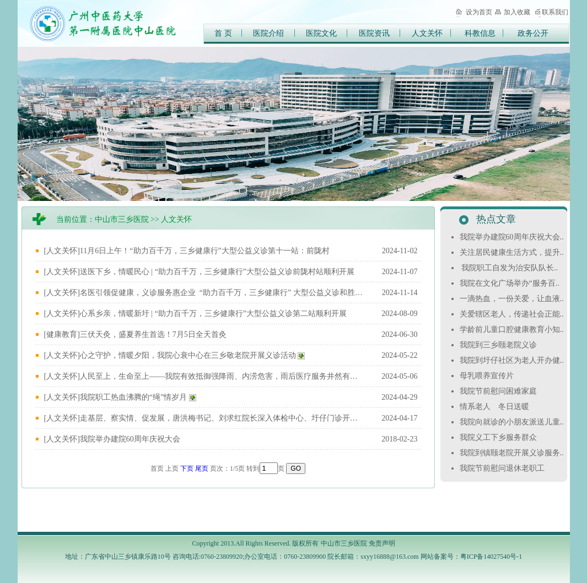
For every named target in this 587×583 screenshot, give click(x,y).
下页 (186, 468)
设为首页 (479, 12)
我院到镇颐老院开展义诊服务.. (513, 453)
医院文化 (321, 33)
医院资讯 (374, 33)
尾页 (201, 468)
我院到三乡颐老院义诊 (499, 345)
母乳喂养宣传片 (488, 376)
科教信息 (480, 33)
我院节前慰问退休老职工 (503, 468)
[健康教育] (62, 334)
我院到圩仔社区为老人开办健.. (513, 360)
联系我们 (555, 12)
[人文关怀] (62, 251)
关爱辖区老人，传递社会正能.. (513, 314)
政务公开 (533, 33)
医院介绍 (268, 33)
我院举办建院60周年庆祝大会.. (513, 237)
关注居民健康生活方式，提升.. (513, 252)
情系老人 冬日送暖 (495, 406)
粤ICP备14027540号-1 (491, 556)
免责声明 (382, 543)
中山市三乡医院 (122, 219)
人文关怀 (427, 33)
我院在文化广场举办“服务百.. (511, 283)
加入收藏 (517, 12)
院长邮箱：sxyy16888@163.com (372, 556)
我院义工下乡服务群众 (499, 437)
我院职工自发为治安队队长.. (510, 268)
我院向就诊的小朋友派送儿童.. (513, 422)
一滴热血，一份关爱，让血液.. (513, 299)
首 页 (223, 33)
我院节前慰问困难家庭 (499, 391)
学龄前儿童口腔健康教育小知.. (513, 329)
